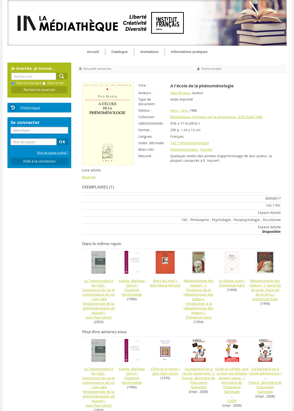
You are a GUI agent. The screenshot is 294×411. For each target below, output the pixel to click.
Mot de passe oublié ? (52, 153)
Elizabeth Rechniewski (132, 292)
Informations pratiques (189, 52)
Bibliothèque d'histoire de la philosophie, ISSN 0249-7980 (216, 117)
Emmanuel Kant (198, 317)
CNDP (231, 400)
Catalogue (119, 52)
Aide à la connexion (39, 161)
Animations (149, 52)
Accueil (93, 52)
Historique (30, 108)
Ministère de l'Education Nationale (232, 387)
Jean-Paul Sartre (99, 317)
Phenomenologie (184, 149)
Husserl (206, 149)
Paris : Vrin (179, 110)
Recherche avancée (39, 89)
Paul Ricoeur (180, 93)
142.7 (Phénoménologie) (189, 143)
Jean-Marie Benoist (165, 285)
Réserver (89, 177)
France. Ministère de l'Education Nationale (198, 382)
